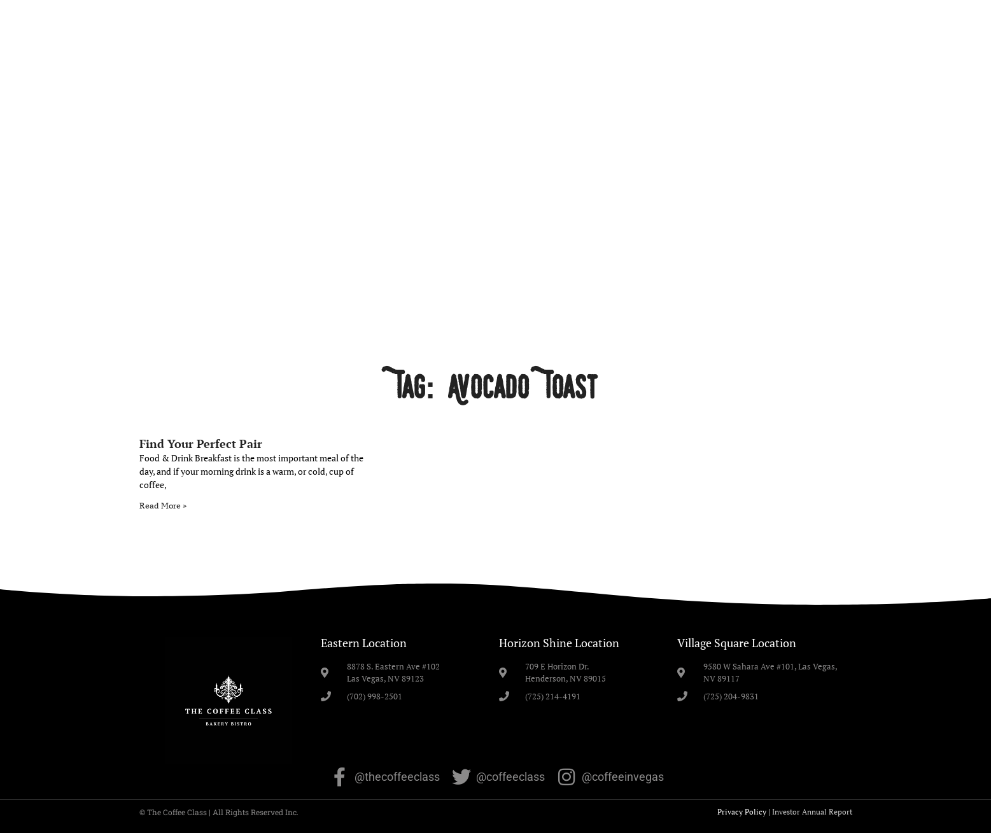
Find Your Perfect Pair (200, 443)
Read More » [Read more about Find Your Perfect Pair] (162, 505)
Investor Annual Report (812, 811)
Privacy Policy (741, 811)
